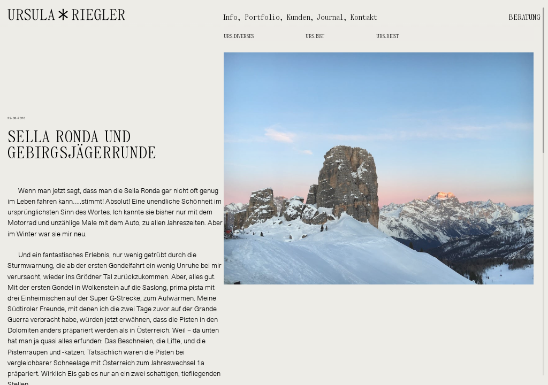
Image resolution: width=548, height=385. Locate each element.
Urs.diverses (239, 36)
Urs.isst (315, 36)
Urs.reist (387, 36)
